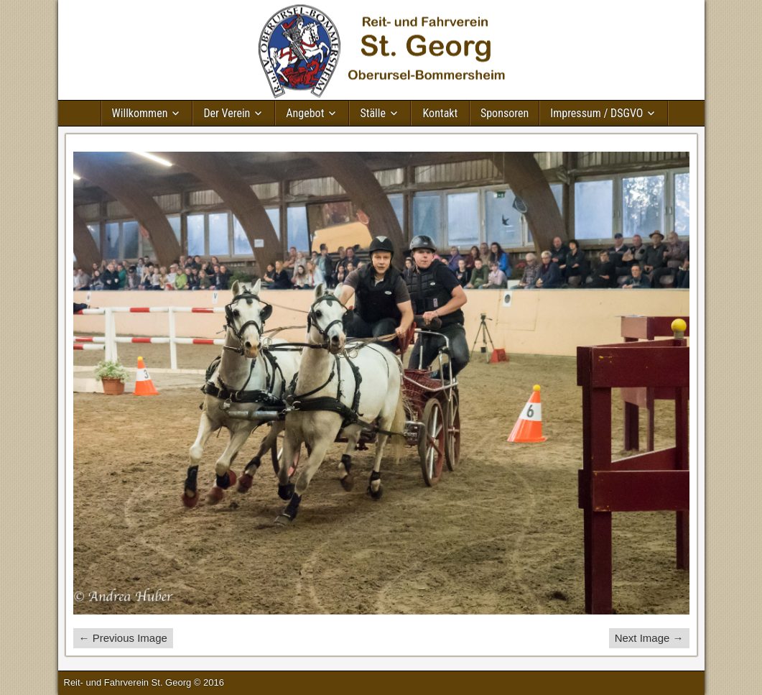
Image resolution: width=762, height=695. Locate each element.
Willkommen (140, 113)
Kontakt (440, 113)
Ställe (373, 113)
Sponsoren (504, 113)
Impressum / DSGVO (596, 113)
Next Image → (649, 638)
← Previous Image (123, 638)
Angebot (305, 113)
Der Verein (226, 113)
